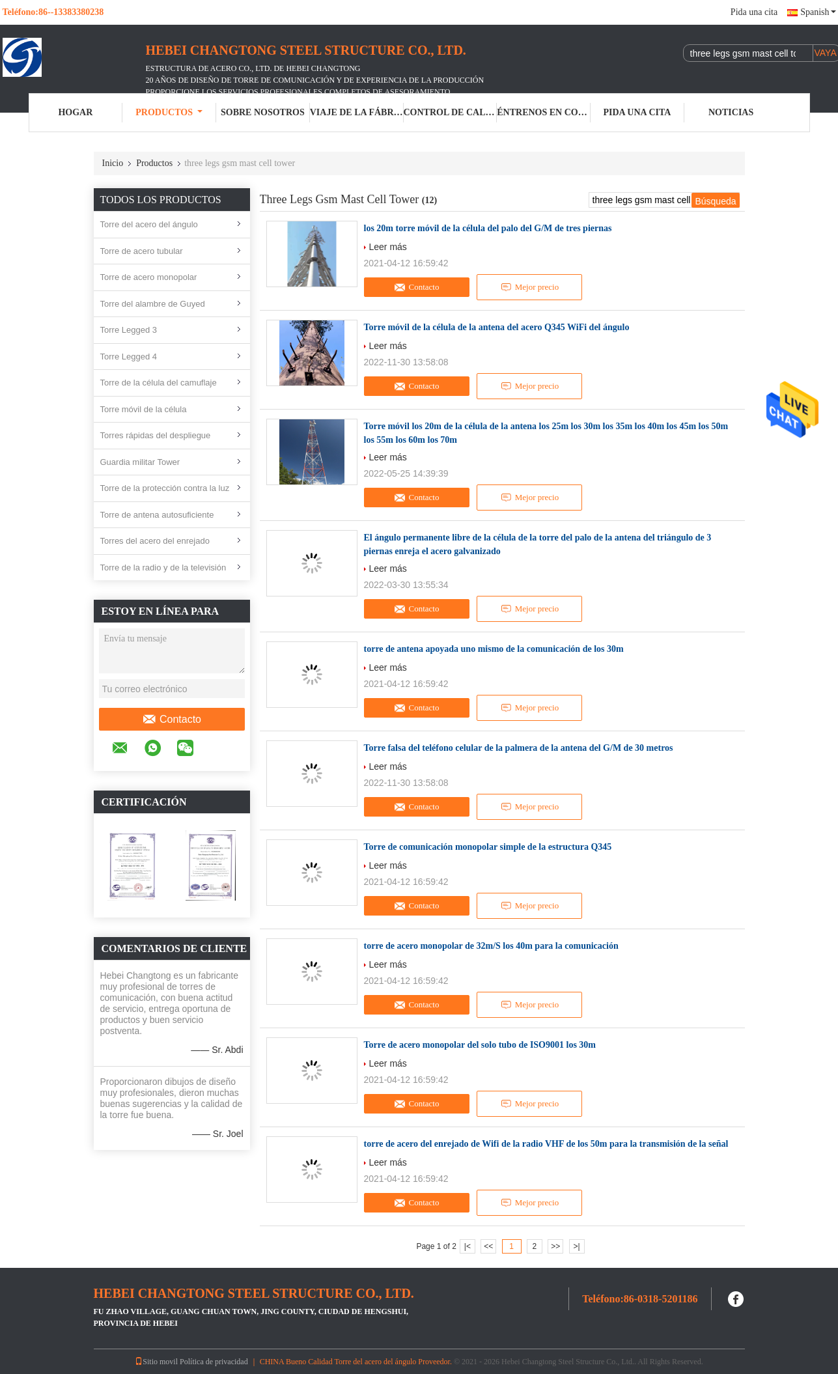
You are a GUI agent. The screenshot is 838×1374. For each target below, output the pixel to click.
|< (467, 1246)
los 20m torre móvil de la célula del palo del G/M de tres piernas (488, 228)
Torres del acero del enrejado (155, 541)
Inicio (113, 163)
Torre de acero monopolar (148, 277)
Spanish (817, 12)
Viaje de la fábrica (357, 112)
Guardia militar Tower (140, 462)
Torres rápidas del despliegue (155, 435)
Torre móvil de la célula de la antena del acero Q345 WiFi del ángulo (497, 327)
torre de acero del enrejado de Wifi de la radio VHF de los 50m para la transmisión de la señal (546, 1144)
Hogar (75, 112)
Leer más (388, 247)
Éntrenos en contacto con (544, 112)
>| (576, 1246)
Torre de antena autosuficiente (157, 515)
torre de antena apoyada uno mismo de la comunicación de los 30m (494, 649)
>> (555, 1246)
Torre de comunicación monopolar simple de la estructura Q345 (488, 847)
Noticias (730, 112)
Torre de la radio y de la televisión (163, 567)
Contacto (171, 719)
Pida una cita (754, 12)
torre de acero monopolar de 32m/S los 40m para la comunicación (491, 946)
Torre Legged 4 (128, 356)
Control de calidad (450, 112)
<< (488, 1246)
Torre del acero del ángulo (149, 224)
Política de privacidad (214, 1361)
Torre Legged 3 (128, 330)
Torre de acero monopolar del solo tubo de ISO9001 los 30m (480, 1045)
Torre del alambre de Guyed (152, 304)
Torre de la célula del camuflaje (158, 382)
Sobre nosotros (263, 112)
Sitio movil (156, 1361)
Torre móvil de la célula (143, 409)
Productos (169, 112)
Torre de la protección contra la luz (165, 488)
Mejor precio (530, 287)
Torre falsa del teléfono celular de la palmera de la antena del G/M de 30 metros (518, 748)
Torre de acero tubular (141, 251)
